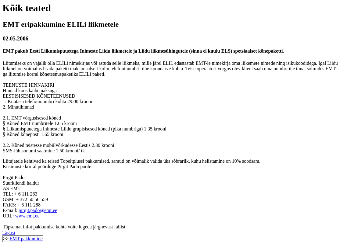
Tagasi (8, 232)
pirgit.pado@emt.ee (38, 210)
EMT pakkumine (26, 238)
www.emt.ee (27, 215)
